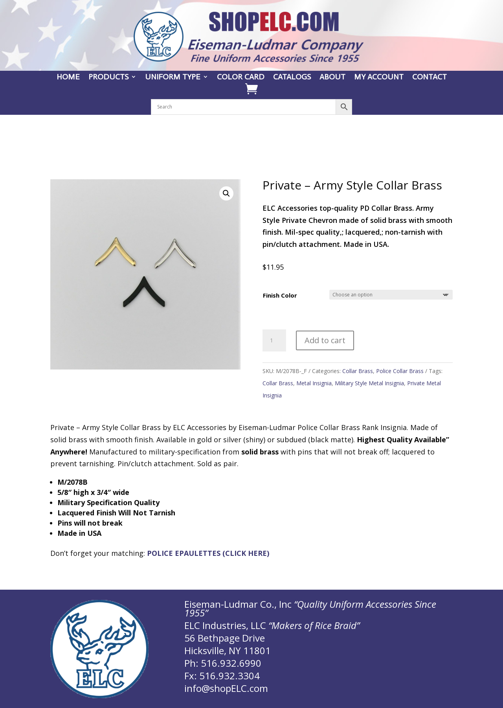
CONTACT (429, 77)
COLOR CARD (240, 77)
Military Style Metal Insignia (369, 383)
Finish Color (280, 295)
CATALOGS (292, 77)
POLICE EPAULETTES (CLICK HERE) (208, 553)
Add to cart (325, 340)
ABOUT (332, 77)
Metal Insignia (314, 383)
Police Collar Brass (400, 371)
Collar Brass (357, 371)
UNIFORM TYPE (172, 77)
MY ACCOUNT (379, 77)
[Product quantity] (274, 340)
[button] (226, 193)
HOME (68, 77)
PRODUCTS (108, 77)
